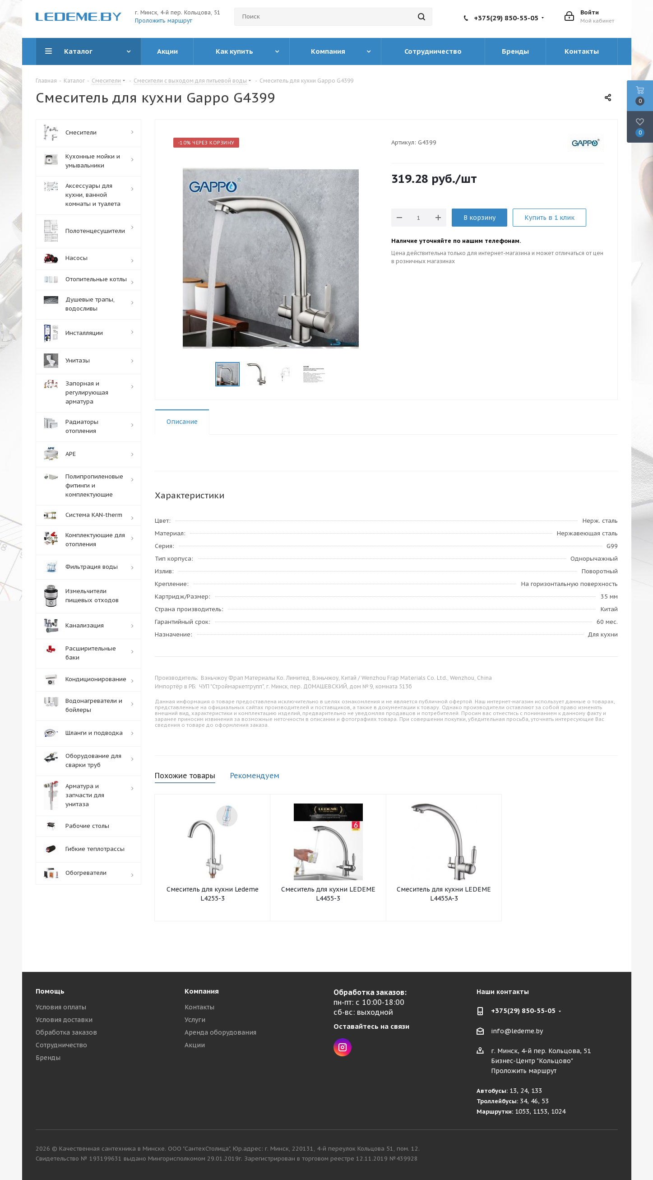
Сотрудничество (61, 1045)
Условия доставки (64, 1020)
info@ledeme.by (517, 1031)
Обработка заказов (66, 1032)
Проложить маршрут (163, 20)
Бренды (48, 1058)
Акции (195, 1045)
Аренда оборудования (220, 1032)
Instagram (342, 1047)
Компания (202, 991)
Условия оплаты (61, 1007)
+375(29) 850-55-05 (506, 18)
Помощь (50, 991)
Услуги (195, 1020)
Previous (204, 374)
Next (336, 374)
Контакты (199, 1007)
